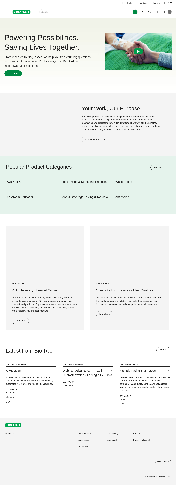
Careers (136, 434)
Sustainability (112, 434)
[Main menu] (5, 11)
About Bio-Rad (84, 434)
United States (163, 462)
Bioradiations (83, 440)
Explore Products (92, 139)
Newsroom (111, 440)
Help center (83, 446)
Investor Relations (141, 440)
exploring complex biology (118, 119)
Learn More (11, 73)
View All (157, 167)
